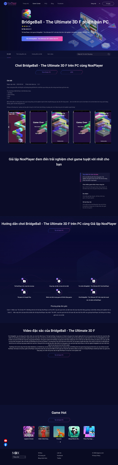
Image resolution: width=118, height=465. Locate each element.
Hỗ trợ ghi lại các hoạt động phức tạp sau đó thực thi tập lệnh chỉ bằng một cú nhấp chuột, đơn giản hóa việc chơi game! (94, 206)
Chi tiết (9, 54)
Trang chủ (26, 3)
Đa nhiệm (85, 193)
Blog (52, 3)
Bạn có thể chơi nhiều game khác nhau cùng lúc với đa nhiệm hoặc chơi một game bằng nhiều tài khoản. (95, 187)
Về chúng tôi (41, 455)
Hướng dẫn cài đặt (37, 54)
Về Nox (40, 453)
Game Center (37, 3)
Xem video (50, 54)
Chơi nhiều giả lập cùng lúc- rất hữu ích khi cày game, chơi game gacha (93, 197)
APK (71, 72)
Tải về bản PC (46, 72)
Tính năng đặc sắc (21, 54)
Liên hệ (59, 453)
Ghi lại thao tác (87, 202)
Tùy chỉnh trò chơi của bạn (90, 174)
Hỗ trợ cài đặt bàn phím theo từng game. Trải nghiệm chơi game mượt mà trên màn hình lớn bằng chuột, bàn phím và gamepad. (95, 178)
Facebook (60, 3)
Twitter (59, 458)
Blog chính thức (42, 458)
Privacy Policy (96, 455)
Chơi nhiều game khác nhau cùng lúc (93, 184)
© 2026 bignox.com (98, 453)
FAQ (45, 3)
